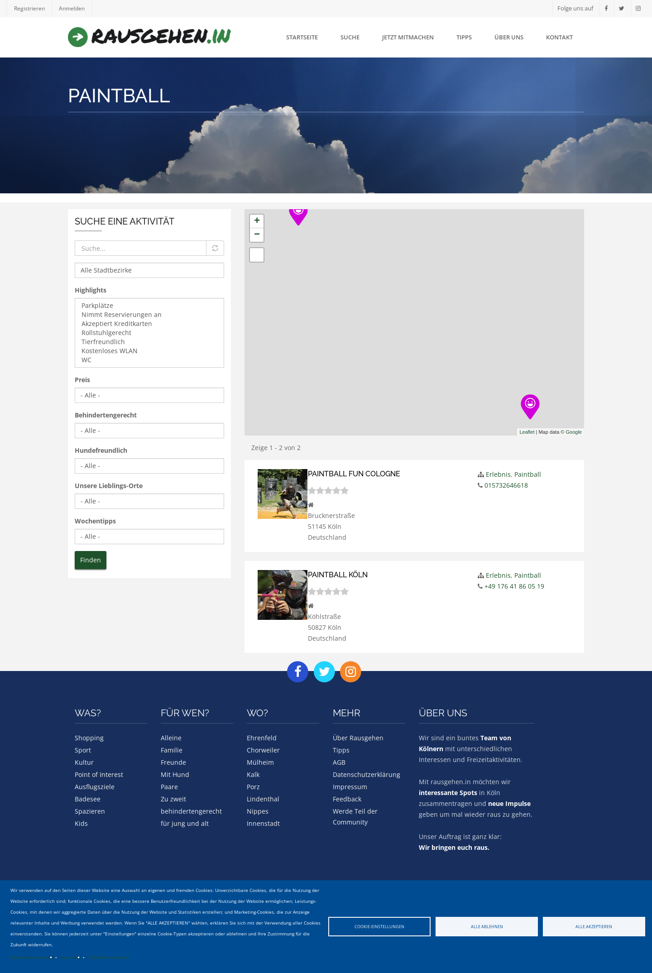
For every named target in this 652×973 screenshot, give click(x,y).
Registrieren (30, 8)
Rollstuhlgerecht (149, 332)
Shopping (89, 737)
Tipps (464, 37)
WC (149, 359)
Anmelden (74, 8)
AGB (339, 761)
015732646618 (506, 485)
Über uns (508, 37)
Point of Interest (99, 774)
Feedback (347, 798)
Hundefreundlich (101, 450)
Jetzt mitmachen (408, 37)
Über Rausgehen (358, 737)
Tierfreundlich (149, 341)
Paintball (527, 474)
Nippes (257, 810)
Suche (350, 37)
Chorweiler (263, 749)
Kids (81, 823)
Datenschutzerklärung (31, 957)
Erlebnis (498, 474)
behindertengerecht (191, 810)
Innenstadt (263, 823)
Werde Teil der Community (355, 816)
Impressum (70, 957)
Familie (171, 749)
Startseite (302, 37)
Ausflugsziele (95, 786)
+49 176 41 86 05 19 (514, 586)
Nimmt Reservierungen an (149, 314)
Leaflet (526, 432)
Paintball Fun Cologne (357, 473)
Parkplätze (149, 305)
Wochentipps (95, 521)
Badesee (88, 798)
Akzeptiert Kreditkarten (149, 323)
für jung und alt (185, 823)
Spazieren (90, 810)
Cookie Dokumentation (108, 957)
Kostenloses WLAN (149, 350)
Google (574, 432)
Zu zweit (173, 798)
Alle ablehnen (487, 926)
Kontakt (559, 37)
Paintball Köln (340, 574)
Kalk (253, 774)
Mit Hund (175, 774)
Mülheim (260, 761)
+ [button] (257, 221)
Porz (253, 786)
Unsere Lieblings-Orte (109, 485)
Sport (83, 749)
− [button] (257, 235)
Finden (90, 560)
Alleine (171, 737)
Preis (82, 379)
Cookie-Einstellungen (379, 926)
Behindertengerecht (106, 415)
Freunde (173, 761)
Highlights (90, 290)
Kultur (84, 761)
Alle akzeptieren (593, 926)
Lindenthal (263, 798)
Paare (169, 786)
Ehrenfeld (262, 737)
